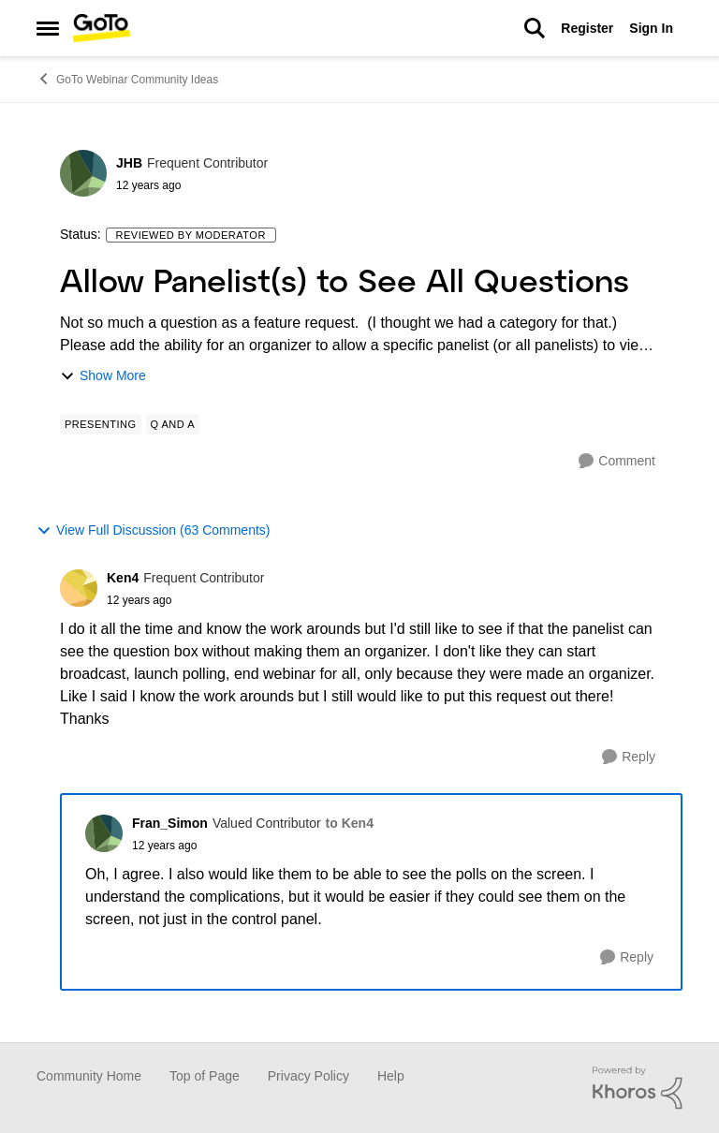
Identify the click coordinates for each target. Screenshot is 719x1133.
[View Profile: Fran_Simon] (104, 833)
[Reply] (628, 757)
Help (390, 1075)
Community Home (89, 1075)
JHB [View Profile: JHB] (129, 162)
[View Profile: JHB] (83, 173)
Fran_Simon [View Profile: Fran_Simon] (170, 823)
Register (587, 28)
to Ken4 (350, 823)
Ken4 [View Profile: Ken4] (123, 577)
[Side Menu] (47, 28)
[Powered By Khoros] (637, 1088)
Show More (103, 376)
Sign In (651, 28)
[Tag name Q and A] (173, 424)
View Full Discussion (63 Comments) (153, 530)
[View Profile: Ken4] (78, 588)
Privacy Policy (308, 1075)
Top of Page (204, 1075)
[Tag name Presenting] (100, 424)
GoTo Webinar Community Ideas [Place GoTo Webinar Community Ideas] (127, 78)
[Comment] (617, 461)
